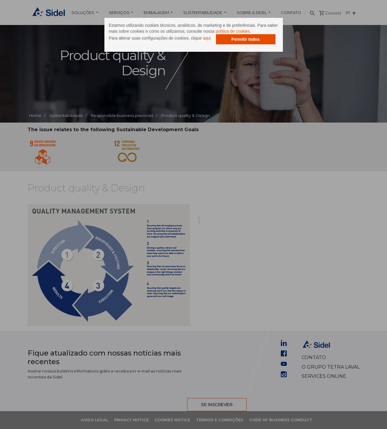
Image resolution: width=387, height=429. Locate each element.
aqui (207, 38)
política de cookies (233, 31)
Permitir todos (245, 39)
